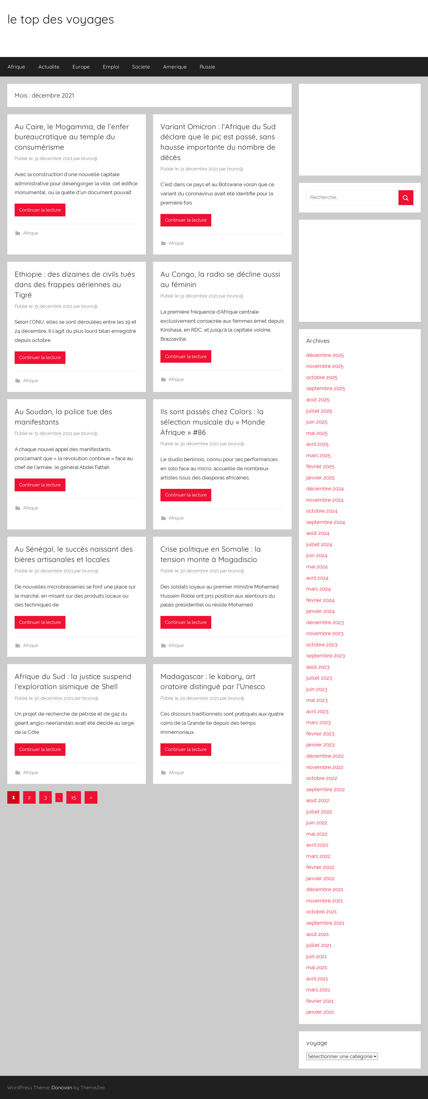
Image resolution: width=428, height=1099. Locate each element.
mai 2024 (317, 567)
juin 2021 (316, 956)
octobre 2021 (321, 912)
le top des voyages (60, 19)
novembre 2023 (324, 633)
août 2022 (317, 800)
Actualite (49, 66)
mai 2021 (316, 967)
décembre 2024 (325, 488)
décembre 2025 (325, 355)
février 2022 (320, 867)
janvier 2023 (320, 745)
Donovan (61, 1087)
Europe (81, 66)
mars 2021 (318, 990)
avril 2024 (317, 578)
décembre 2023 (325, 622)
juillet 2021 (319, 945)
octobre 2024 (321, 511)
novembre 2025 (324, 366)
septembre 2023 (325, 656)
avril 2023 (317, 711)
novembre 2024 (324, 500)
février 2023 (320, 734)
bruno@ (89, 158)
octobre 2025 (321, 377)
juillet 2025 (319, 411)
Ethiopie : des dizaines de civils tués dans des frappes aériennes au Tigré (75, 284)
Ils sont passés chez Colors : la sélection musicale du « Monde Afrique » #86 (212, 421)
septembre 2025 (325, 388)
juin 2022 (316, 823)
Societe (141, 66)
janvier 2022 (320, 878)
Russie (207, 66)
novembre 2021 (324, 901)
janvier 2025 (320, 478)
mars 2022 (318, 856)
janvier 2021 (320, 1012)
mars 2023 (318, 722)
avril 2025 (317, 444)
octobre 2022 (321, 778)
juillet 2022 (319, 812)
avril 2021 (317, 979)
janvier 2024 (320, 611)
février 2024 (320, 600)
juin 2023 (316, 689)
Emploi (111, 66)
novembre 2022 (324, 767)
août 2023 (317, 667)
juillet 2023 (319, 678)
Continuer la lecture (40, 210)
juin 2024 (316, 555)
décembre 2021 (324, 889)
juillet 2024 (319, 544)
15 (73, 797)
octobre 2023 (321, 645)
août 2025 (317, 400)
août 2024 (317, 533)
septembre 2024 (325, 522)
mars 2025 (318, 455)
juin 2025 (316, 422)
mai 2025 (317, 433)
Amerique (175, 66)
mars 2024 (318, 589)
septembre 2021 (325, 923)
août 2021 (317, 934)
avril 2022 (317, 845)
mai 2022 (317, 834)
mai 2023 (317, 700)
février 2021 (320, 1001)
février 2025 (320, 466)
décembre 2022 (325, 756)
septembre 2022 (325, 789)
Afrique (16, 66)
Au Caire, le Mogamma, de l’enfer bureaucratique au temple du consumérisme (72, 136)
